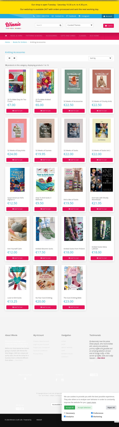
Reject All (111, 407)
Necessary (69, 413)
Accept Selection (84, 407)
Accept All (69, 407)
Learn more (91, 402)
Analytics (69, 416)
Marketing (96, 416)
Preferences (97, 413)
